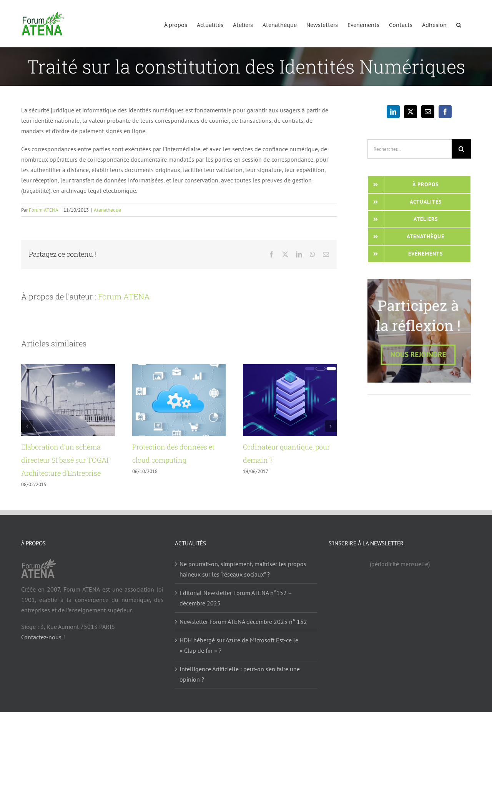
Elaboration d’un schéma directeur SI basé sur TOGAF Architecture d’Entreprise (66, 459)
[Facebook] (445, 111)
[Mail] (427, 111)
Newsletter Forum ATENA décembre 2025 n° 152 (243, 621)
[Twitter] (410, 111)
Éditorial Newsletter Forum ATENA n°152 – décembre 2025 (236, 598)
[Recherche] (461, 149)
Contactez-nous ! (43, 637)
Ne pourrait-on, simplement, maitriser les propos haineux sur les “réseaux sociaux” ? (243, 569)
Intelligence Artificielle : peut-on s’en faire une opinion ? (240, 674)
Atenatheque (107, 210)
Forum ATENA (43, 210)
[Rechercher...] (409, 149)
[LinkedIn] (393, 111)
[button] (458, 23)
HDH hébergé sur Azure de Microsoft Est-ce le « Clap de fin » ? (239, 645)
